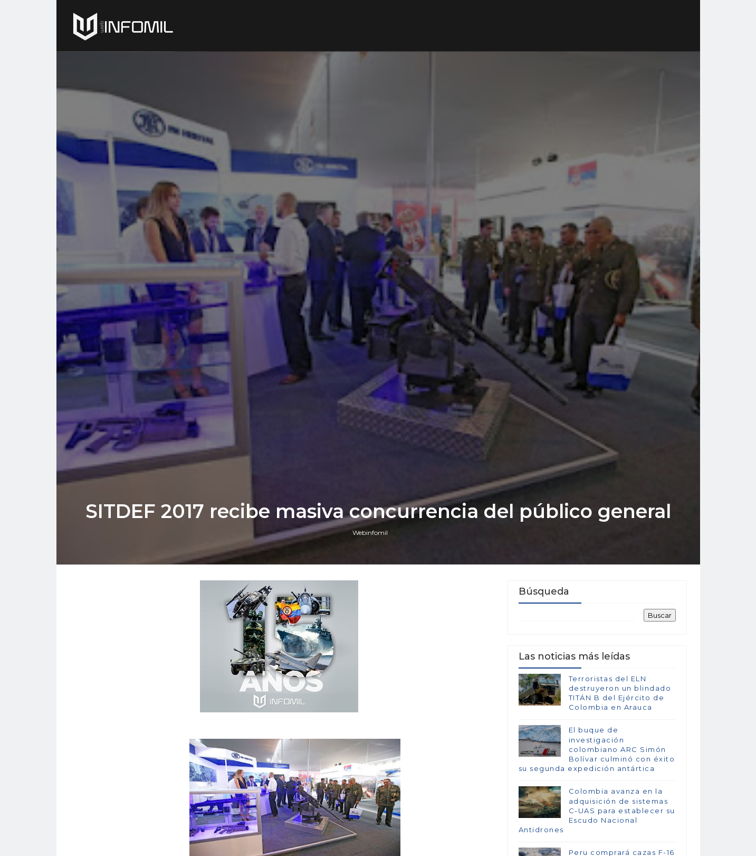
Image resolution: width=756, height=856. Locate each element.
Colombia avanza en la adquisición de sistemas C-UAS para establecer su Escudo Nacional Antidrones (597, 810)
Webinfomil (370, 533)
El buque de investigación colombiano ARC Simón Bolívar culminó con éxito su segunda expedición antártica (597, 749)
